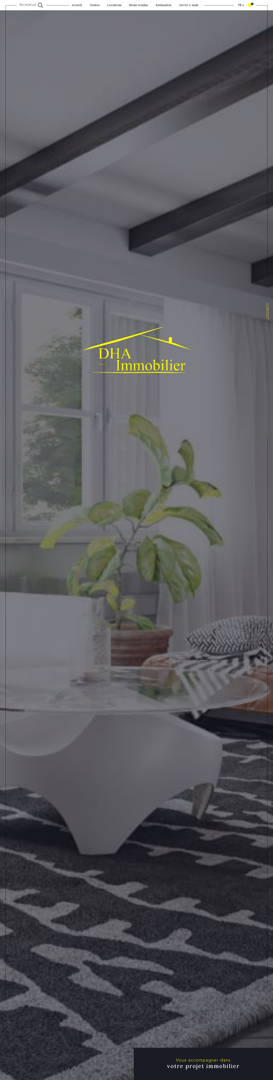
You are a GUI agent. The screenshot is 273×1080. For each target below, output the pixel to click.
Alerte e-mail (188, 5)
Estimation (163, 5)
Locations (114, 5)
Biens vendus (138, 5)
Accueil (77, 5)
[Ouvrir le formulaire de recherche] (31, 5)
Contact (268, 311)
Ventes (95, 5)
